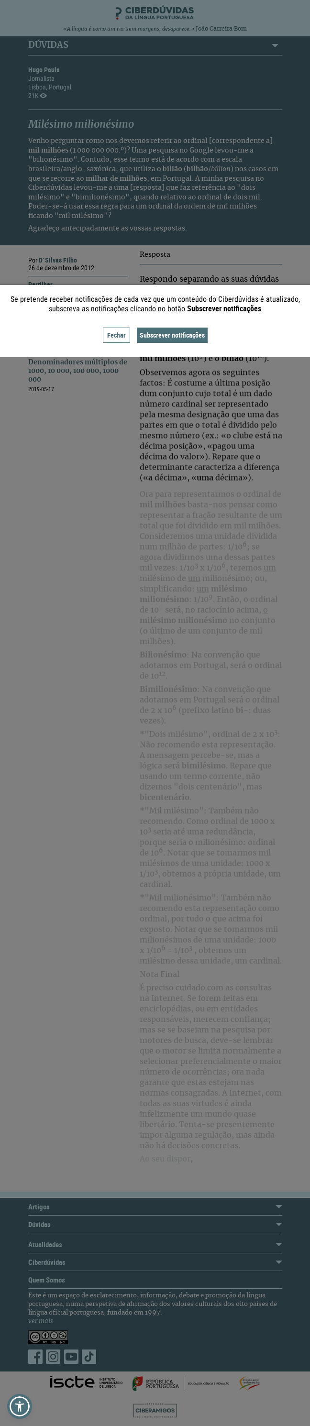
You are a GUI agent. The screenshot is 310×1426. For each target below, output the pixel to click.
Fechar (116, 335)
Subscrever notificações (172, 335)
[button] (20, 1406)
